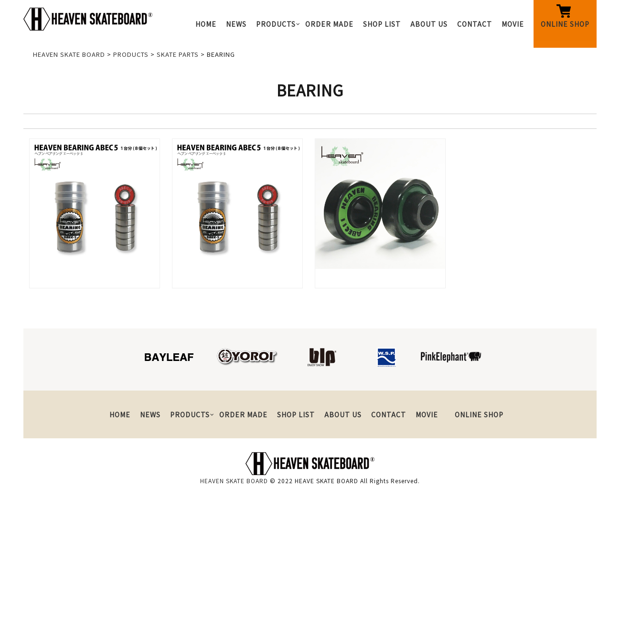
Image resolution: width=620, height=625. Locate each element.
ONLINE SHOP (565, 24)
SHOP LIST (382, 24)
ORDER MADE (329, 24)
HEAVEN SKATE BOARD (234, 481)
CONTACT (474, 24)
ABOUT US (429, 24)
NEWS (236, 24)
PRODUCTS (276, 24)
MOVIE (513, 24)
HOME (205, 24)
